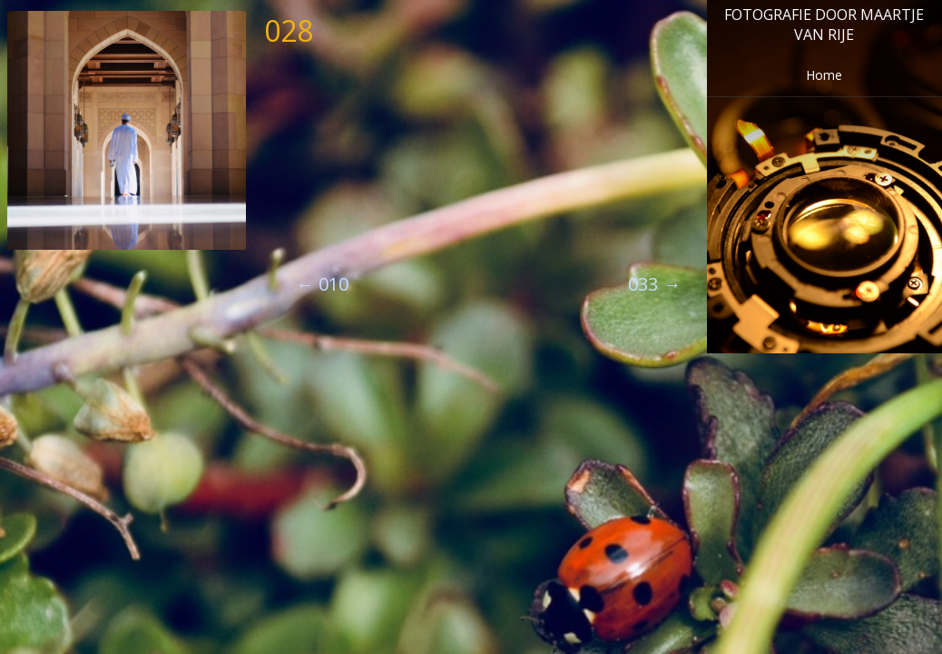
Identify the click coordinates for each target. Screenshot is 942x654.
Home (824, 75)
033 (654, 284)
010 (322, 284)
